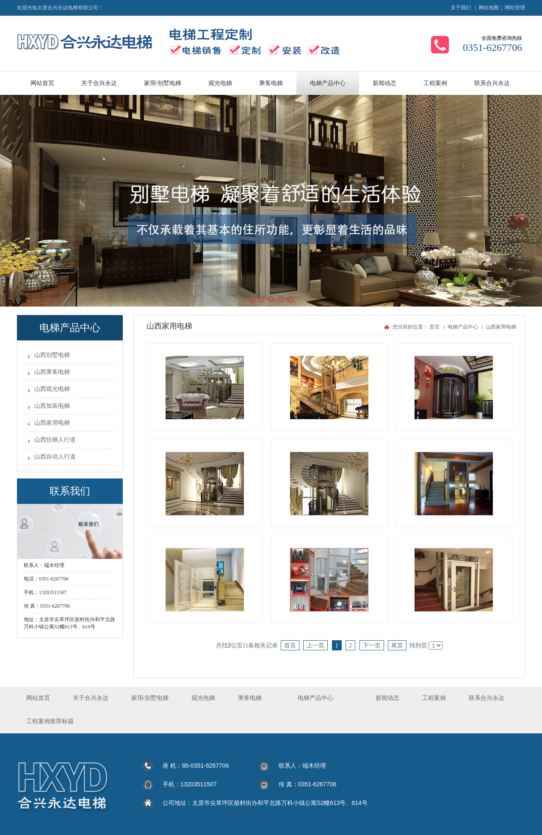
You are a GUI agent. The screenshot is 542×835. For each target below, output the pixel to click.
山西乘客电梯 (52, 372)
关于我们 (461, 8)
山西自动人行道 (55, 456)
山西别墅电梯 (52, 355)
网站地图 (488, 8)
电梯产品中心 (463, 327)
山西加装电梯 (52, 406)
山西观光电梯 (52, 389)
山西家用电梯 (52, 423)
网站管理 (515, 8)
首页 (434, 327)
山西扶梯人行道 (55, 440)
